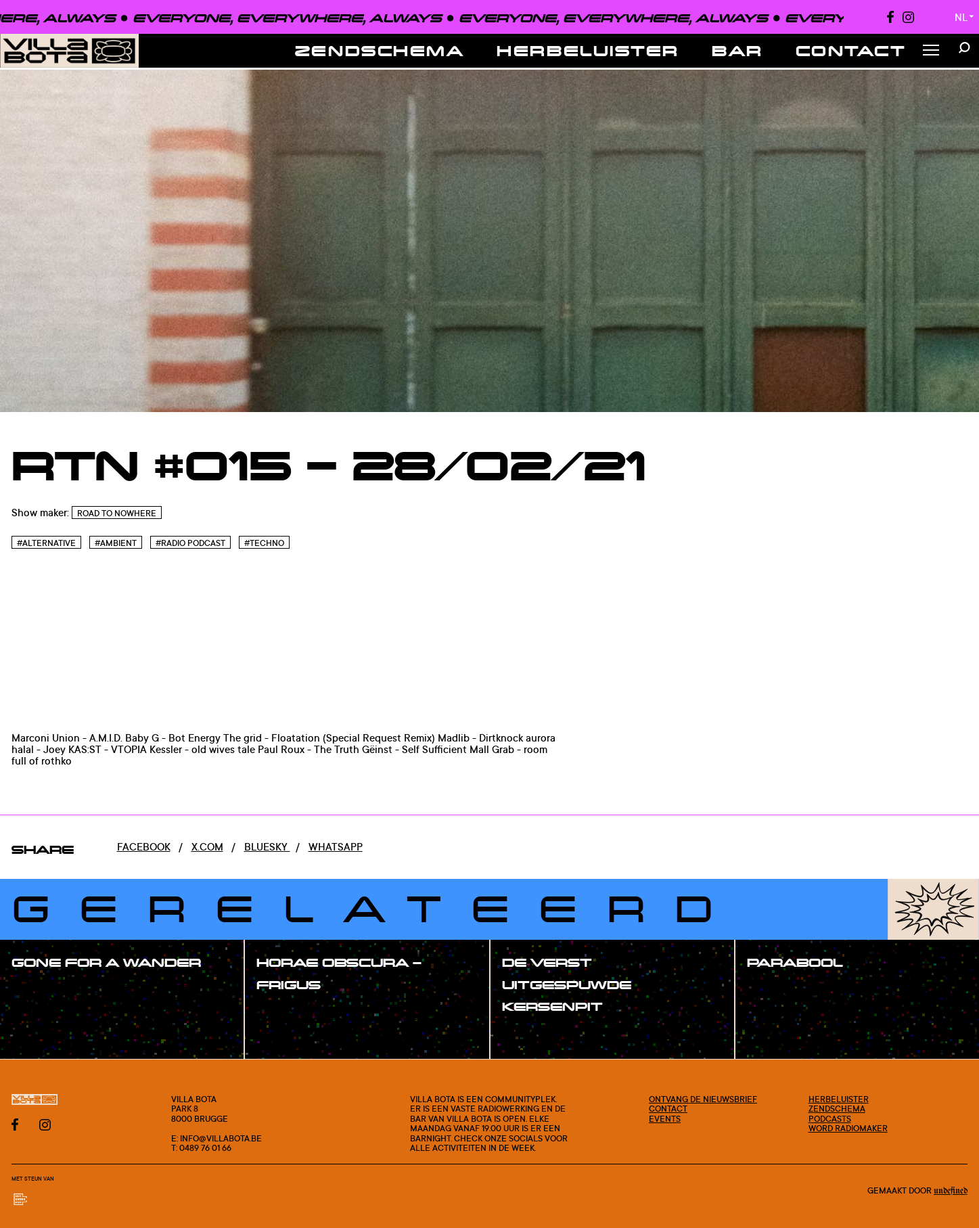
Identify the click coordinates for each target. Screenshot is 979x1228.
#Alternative (46, 543)
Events (665, 1118)
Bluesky (267, 847)
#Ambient (116, 543)
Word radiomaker (848, 1128)
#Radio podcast (190, 543)
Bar (737, 50)
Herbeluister (588, 50)
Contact (851, 50)
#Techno (264, 543)
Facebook (143, 847)
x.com (207, 847)
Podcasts (830, 1118)
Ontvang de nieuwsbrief (703, 1099)
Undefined (950, 1191)
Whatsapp (336, 847)
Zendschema (380, 50)
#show (43, 992)
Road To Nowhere (116, 513)
